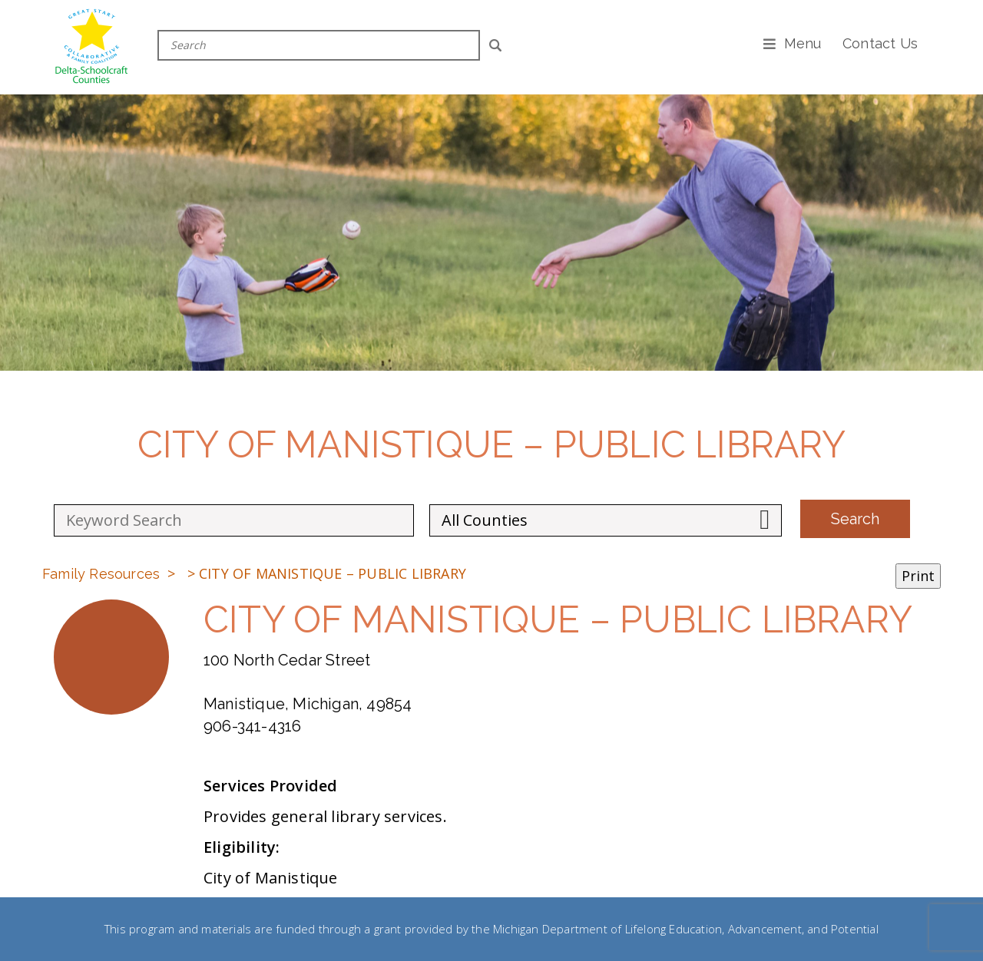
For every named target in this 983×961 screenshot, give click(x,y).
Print (918, 575)
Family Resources (101, 574)
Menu (803, 43)
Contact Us (880, 43)
